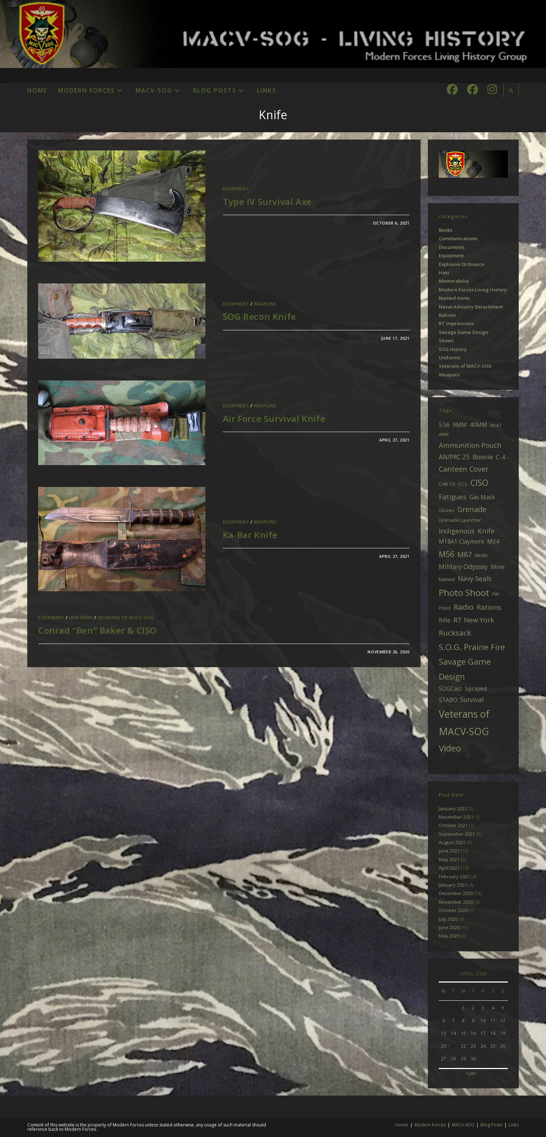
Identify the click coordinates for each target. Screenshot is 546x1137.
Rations (447, 315)
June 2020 (449, 927)
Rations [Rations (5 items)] (489, 607)
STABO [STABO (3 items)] (448, 700)
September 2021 (457, 834)
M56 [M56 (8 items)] (446, 554)
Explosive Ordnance (462, 264)
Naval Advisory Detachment (471, 306)
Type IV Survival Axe (267, 201)
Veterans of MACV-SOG (125, 617)
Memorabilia (454, 281)
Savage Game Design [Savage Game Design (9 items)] (465, 669)
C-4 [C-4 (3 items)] (500, 457)
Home (402, 1125)
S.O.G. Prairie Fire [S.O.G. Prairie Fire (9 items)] (472, 647)
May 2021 (449, 859)
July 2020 (448, 919)
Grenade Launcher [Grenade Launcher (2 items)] (460, 520)
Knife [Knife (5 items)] (486, 530)
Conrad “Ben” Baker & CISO (97, 630)
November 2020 (456, 902)
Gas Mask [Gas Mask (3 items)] (482, 497)
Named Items (454, 298)
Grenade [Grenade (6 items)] (471, 509)
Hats (444, 272)
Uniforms (81, 617)
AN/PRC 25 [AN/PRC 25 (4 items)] (454, 457)
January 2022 (453, 808)
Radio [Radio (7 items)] (464, 607)
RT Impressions (456, 323)
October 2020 (453, 910)
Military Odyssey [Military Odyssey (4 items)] (463, 567)
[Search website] (511, 91)
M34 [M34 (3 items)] (493, 541)
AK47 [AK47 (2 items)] (496, 425)
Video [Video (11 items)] (450, 748)
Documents (452, 247)
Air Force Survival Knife (274, 418)
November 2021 (456, 817)
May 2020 (449, 935)
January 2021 (453, 885)
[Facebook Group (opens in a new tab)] (472, 89)
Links (514, 1125)
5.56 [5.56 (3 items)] (444, 425)
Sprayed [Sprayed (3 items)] (476, 689)
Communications (458, 238)
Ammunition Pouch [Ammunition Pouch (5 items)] (470, 444)
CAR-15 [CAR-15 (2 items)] (447, 484)
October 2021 (453, 825)
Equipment (236, 189)
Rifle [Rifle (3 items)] (444, 620)
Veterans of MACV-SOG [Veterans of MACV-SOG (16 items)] (464, 722)
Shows (446, 340)
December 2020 (456, 893)
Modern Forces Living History (473, 289)
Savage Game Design (463, 332)
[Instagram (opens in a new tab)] (492, 89)
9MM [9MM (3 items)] (460, 425)
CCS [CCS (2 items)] (462, 484)
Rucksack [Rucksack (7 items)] (455, 633)
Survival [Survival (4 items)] (472, 699)
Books (445, 230)
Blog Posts (491, 1125)
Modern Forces (430, 1125)
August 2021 (452, 842)
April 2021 (449, 867)
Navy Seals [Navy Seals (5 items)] (475, 578)
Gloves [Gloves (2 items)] (446, 510)
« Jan (471, 1073)
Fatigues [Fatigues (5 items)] (452, 496)
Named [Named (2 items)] (447, 579)
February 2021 (454, 876)
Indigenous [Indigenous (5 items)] (457, 530)
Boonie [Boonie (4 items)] (483, 457)
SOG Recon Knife (259, 316)
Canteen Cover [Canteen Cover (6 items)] (464, 469)
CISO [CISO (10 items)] (479, 482)
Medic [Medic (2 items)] (481, 555)
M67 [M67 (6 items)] (464, 554)
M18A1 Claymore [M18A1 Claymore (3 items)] (461, 541)
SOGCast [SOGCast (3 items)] (450, 689)
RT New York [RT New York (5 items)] (473, 619)
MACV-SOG (463, 1125)
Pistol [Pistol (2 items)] (445, 608)
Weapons (265, 304)
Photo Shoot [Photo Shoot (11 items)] (464, 592)
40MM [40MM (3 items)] (478, 425)
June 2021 (449, 850)
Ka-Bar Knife (250, 535)
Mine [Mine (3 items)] (498, 567)
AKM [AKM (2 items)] (444, 434)
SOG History (453, 349)
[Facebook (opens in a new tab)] (452, 89)
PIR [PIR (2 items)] (495, 594)
